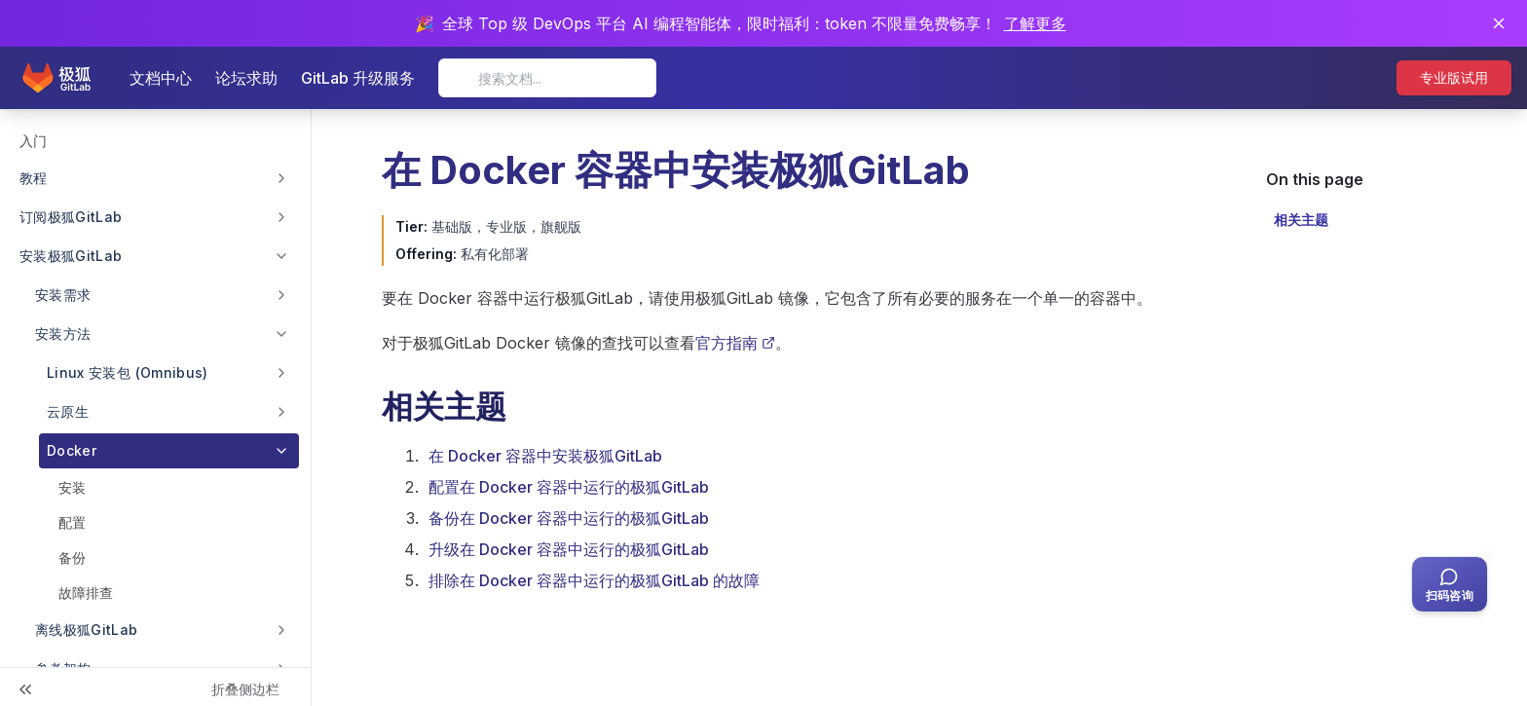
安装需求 (63, 294)
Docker (71, 450)
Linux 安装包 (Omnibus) (127, 372)
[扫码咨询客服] (1449, 584)
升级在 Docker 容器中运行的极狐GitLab (568, 549)
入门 (33, 140)
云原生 (68, 411)
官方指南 (735, 343)
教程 (33, 177)
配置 (72, 522)
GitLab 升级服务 (358, 78)
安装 (72, 487)
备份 (72, 557)
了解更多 (1035, 23)
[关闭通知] (1498, 23)
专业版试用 (1454, 77)
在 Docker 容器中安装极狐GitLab (545, 455)
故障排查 (85, 592)
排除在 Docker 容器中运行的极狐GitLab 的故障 (594, 580)
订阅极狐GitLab (71, 216)
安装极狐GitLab (71, 255)
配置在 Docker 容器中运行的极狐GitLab (568, 487)
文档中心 (161, 78)
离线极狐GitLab (86, 629)
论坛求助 (246, 78)
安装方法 (63, 333)
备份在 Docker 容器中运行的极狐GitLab (568, 518)
